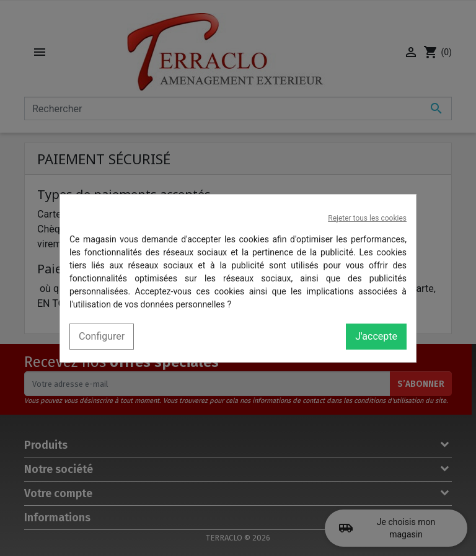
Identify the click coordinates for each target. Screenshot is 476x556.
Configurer (102, 336)
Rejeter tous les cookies (367, 218)
